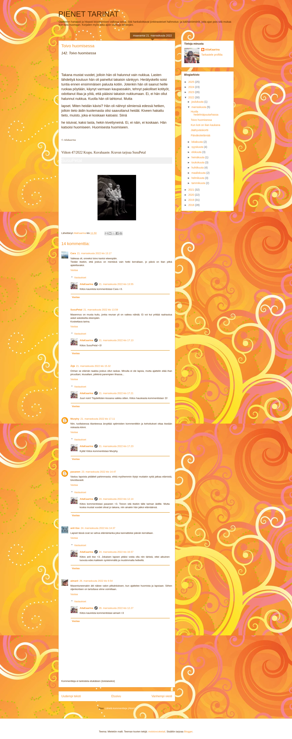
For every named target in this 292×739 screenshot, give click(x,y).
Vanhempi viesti (162, 696)
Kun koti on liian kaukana (205, 125)
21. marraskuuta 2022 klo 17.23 (116, 446)
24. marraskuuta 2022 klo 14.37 (98, 528)
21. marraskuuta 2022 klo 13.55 (116, 284)
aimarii (74, 580)
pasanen (75, 471)
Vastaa (74, 270)
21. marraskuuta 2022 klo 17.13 (116, 340)
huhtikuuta (197, 167)
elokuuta (196, 152)
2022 (191, 97)
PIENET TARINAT (88, 14)
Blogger (188, 731)
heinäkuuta (198, 157)
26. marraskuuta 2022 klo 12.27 (116, 608)
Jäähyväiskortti (199, 130)
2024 (191, 86)
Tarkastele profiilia (211, 54)
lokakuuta (197, 141)
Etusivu (116, 696)
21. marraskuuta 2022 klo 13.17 (94, 253)
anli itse (75, 528)
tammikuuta (198, 183)
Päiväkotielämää (200, 135)
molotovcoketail (156, 731)
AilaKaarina (86, 284)
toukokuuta (198, 162)
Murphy (74, 418)
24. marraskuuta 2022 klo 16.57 (116, 551)
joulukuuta (197, 101)
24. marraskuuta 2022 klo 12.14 (116, 499)
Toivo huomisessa (201, 119)
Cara (73, 253)
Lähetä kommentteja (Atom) (120, 708)
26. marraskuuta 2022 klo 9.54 (96, 580)
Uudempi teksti (71, 696)
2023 (191, 92)
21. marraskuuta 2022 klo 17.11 (97, 418)
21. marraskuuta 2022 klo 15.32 (93, 366)
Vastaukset (80, 277)
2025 (191, 81)
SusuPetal (71, 160)
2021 (191, 189)
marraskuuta (199, 107)
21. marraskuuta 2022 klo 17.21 (116, 393)
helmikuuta (198, 177)
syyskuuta (197, 146)
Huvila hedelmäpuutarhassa (204, 113)
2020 (191, 194)
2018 (191, 204)
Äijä (72, 366)
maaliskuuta (198, 172)
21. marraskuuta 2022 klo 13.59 (100, 309)
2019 (191, 199)
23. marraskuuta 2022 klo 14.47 (98, 471)
